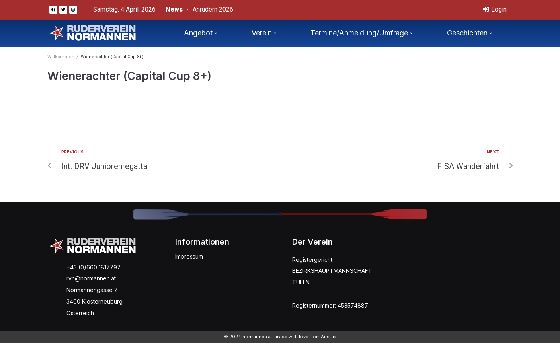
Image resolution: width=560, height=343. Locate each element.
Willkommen (60, 56)
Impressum (189, 256)
